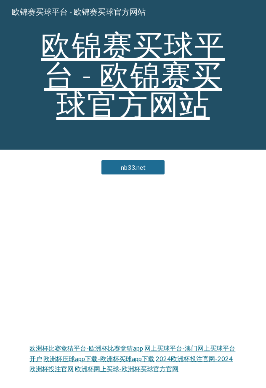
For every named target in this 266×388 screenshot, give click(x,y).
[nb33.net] (132, 167)
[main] (132, 75)
